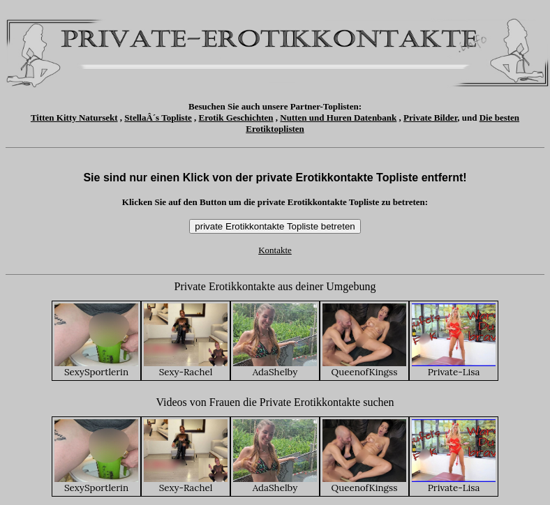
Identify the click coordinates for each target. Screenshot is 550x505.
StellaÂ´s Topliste (157, 117)
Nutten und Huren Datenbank (338, 117)
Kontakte (275, 250)
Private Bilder (430, 117)
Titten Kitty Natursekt (74, 117)
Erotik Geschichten (236, 117)
